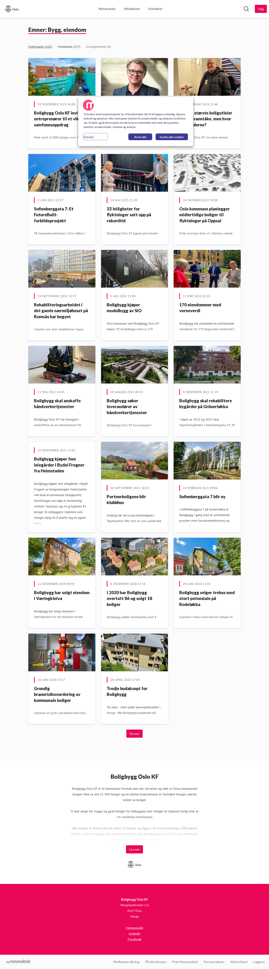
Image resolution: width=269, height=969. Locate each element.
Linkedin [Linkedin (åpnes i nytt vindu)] (134, 933)
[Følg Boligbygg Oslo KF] (261, 9)
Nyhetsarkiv (107, 9)
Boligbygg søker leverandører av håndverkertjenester (127, 406)
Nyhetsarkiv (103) (40, 47)
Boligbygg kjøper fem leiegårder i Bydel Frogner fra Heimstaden (59, 464)
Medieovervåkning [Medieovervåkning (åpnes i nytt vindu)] (126, 962)
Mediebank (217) (69, 47)
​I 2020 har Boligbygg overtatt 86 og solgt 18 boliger (129, 598)
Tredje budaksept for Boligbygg (127, 691)
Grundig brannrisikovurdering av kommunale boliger (57, 694)
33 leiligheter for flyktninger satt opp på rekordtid (129, 214)
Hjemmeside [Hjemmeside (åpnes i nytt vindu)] (134, 928)
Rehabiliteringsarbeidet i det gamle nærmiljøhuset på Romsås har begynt (61, 310)
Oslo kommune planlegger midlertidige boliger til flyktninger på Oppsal (204, 214)
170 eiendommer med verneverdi (200, 307)
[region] (135, 121)
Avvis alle (140, 137)
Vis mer (134, 734)
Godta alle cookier (172, 137)
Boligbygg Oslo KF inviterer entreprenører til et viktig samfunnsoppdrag (61, 118)
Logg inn (259, 962)
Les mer (134, 849)
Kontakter (155, 9)
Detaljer (89, 136)
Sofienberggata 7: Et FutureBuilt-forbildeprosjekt (53, 214)
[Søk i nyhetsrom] (246, 9)
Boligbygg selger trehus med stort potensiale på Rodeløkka (207, 598)
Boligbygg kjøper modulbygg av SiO (124, 307)
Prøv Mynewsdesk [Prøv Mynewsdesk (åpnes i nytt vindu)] (185, 962)
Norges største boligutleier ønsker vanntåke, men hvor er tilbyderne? (205, 118)
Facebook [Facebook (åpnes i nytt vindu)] (134, 939)
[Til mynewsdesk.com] (18, 962)
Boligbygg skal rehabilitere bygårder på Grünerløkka (205, 403)
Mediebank (132, 9)
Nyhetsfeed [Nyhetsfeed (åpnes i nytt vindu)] (238, 962)
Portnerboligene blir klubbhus (126, 499)
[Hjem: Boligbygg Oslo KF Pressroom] (12, 9)
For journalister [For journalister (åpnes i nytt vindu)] (214, 962)
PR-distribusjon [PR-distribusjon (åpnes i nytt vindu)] (156, 962)
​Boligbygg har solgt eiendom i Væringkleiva (62, 595)
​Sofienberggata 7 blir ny (202, 496)
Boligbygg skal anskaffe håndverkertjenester (57, 403)
